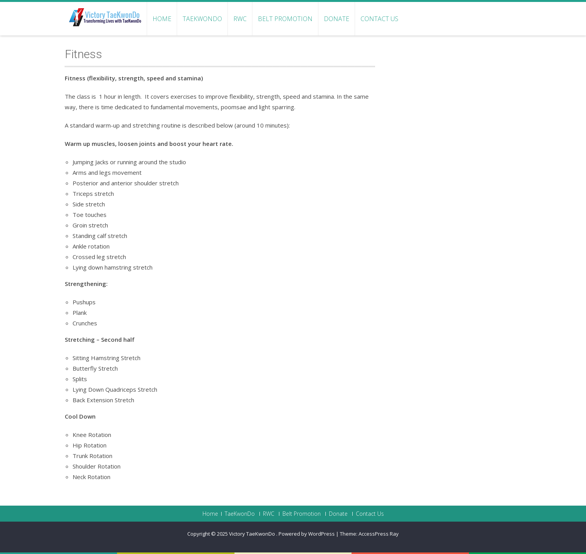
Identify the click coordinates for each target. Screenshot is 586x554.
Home (162, 18)
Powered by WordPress (307, 533)
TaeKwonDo (202, 18)
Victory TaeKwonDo (252, 533)
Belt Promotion (285, 18)
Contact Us (379, 18)
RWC (240, 18)
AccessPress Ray (379, 533)
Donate (336, 18)
